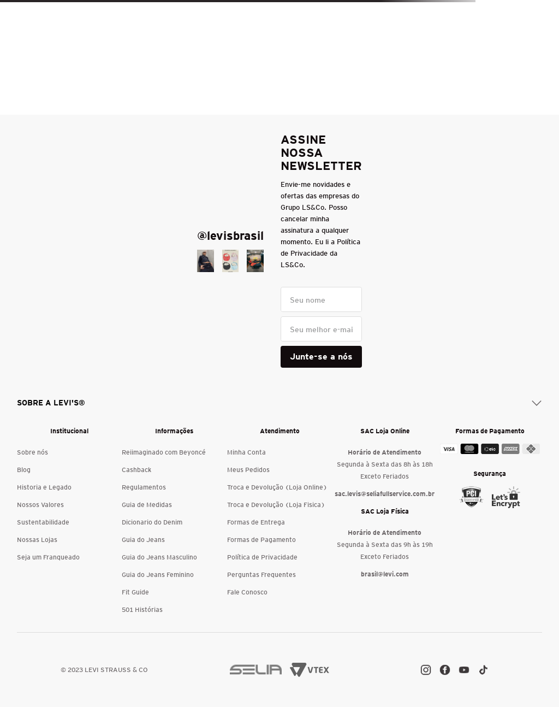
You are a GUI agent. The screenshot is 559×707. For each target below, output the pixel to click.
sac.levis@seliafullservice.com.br (385, 494)
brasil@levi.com (385, 574)
